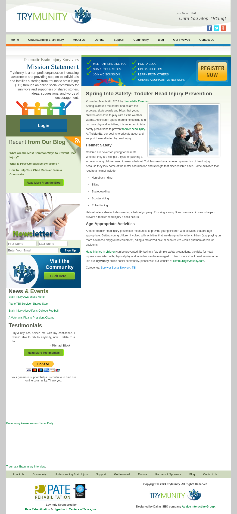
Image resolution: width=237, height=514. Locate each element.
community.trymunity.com (188, 261)
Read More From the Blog (43, 182)
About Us (79, 39)
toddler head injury (133, 129)
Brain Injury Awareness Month (27, 296)
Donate (99, 39)
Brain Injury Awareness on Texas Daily (29, 423)
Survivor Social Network (115, 267)
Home (15, 39)
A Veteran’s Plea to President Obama (31, 317)
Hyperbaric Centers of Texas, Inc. (75, 509)
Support (119, 39)
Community (141, 39)
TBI (134, 267)
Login (43, 125)
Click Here (58, 276)
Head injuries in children (100, 251)
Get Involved (181, 39)
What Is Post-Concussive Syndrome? (34, 163)
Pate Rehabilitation (37, 509)
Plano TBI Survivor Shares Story (29, 303)
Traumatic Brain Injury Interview (25, 466)
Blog (161, 39)
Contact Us (206, 39)
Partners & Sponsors (168, 474)
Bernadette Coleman (136, 101)
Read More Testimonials (43, 352)
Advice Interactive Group (198, 506)
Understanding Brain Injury (46, 39)
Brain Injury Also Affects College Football (34, 310)
